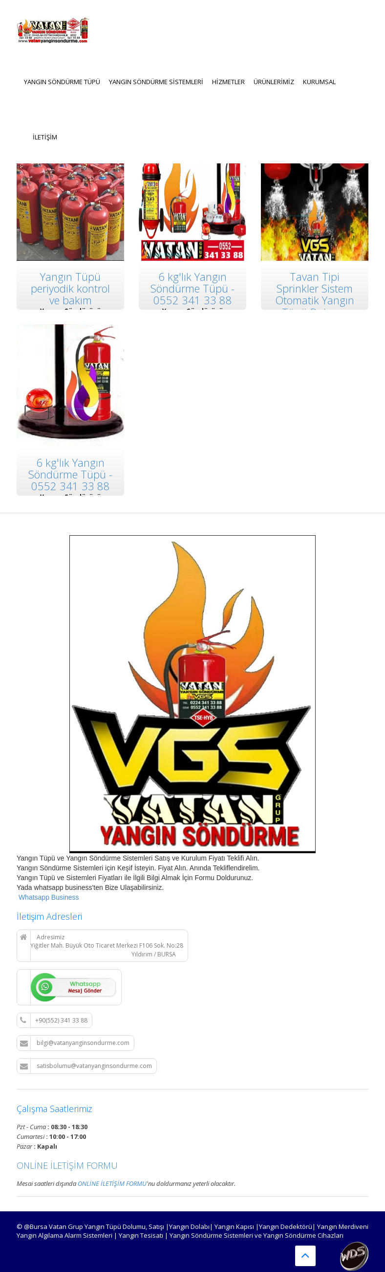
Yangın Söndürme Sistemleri (156, 81)
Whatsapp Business (48, 897)
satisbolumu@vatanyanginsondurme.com (86, 1066)
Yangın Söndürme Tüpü (62, 81)
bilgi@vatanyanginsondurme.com (74, 1043)
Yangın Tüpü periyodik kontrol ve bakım (70, 288)
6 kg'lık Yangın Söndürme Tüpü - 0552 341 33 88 (192, 288)
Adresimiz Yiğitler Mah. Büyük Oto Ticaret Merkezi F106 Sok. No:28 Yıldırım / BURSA (101, 945)
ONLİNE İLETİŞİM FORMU (67, 1165)
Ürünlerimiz (274, 81)
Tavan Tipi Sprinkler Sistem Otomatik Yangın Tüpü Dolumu (314, 294)
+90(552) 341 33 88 (53, 1020)
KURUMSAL (319, 81)
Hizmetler (228, 81)
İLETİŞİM (45, 137)
